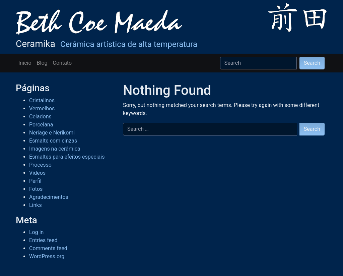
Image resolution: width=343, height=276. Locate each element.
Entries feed (43, 240)
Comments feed (48, 248)
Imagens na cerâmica (54, 149)
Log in (36, 232)
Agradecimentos (48, 197)
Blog (42, 63)
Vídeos (37, 173)
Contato (62, 63)
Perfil (35, 181)
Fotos (36, 189)
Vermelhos (42, 108)
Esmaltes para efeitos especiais (67, 157)
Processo (40, 165)
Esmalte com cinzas (53, 140)
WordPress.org (46, 256)
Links (35, 205)
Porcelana (41, 124)
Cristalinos (42, 100)
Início (24, 63)
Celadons (40, 116)
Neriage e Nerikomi (52, 132)
